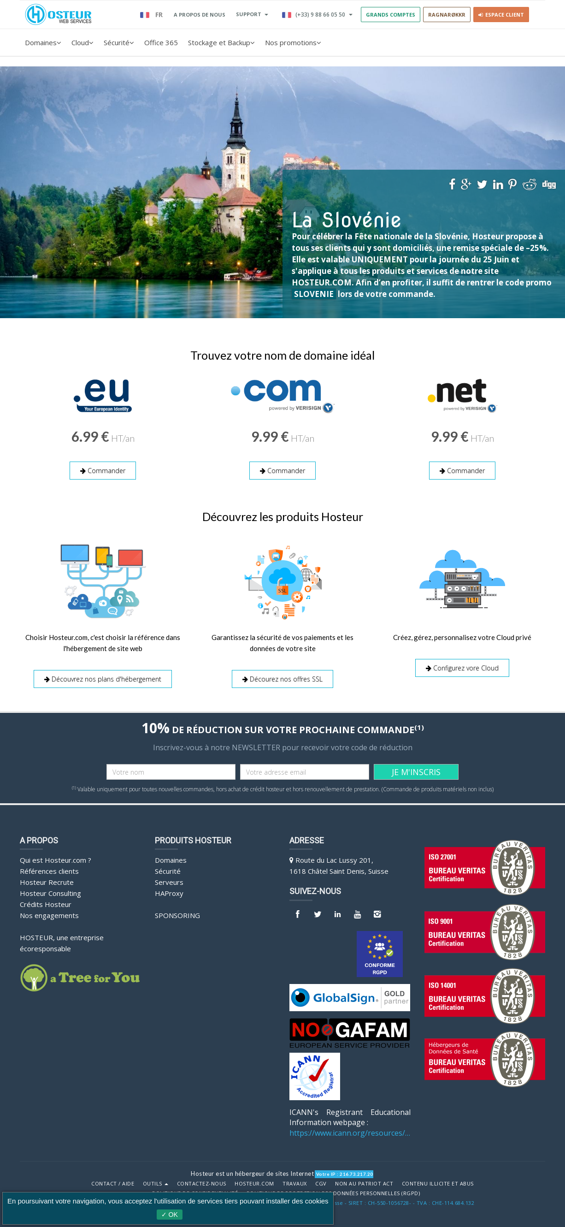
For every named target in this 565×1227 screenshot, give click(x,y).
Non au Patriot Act (364, 1183)
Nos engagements (49, 915)
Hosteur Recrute (47, 882)
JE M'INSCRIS (416, 771)
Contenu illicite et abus (438, 1183)
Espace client (501, 14)
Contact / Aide (112, 1183)
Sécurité (119, 42)
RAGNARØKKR (446, 14)
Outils (156, 1183)
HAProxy (169, 893)
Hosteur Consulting (50, 893)
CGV (321, 1183)
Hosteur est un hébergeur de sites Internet (252, 1173)
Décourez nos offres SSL (282, 679)
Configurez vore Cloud (462, 668)
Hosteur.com (254, 1183)
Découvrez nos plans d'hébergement (102, 679)
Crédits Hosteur (45, 904)
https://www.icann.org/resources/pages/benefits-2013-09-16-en (350, 1133)
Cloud (82, 42)
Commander (102, 470)
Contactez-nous (201, 1183)
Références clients (49, 871)
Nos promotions (293, 42)
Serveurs (169, 882)
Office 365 (161, 42)
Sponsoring (177, 915)
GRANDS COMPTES (390, 14)
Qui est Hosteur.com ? (55, 860)
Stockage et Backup (221, 42)
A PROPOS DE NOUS (199, 14)
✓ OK (169, 1214)
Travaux (294, 1183)
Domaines (43, 42)
